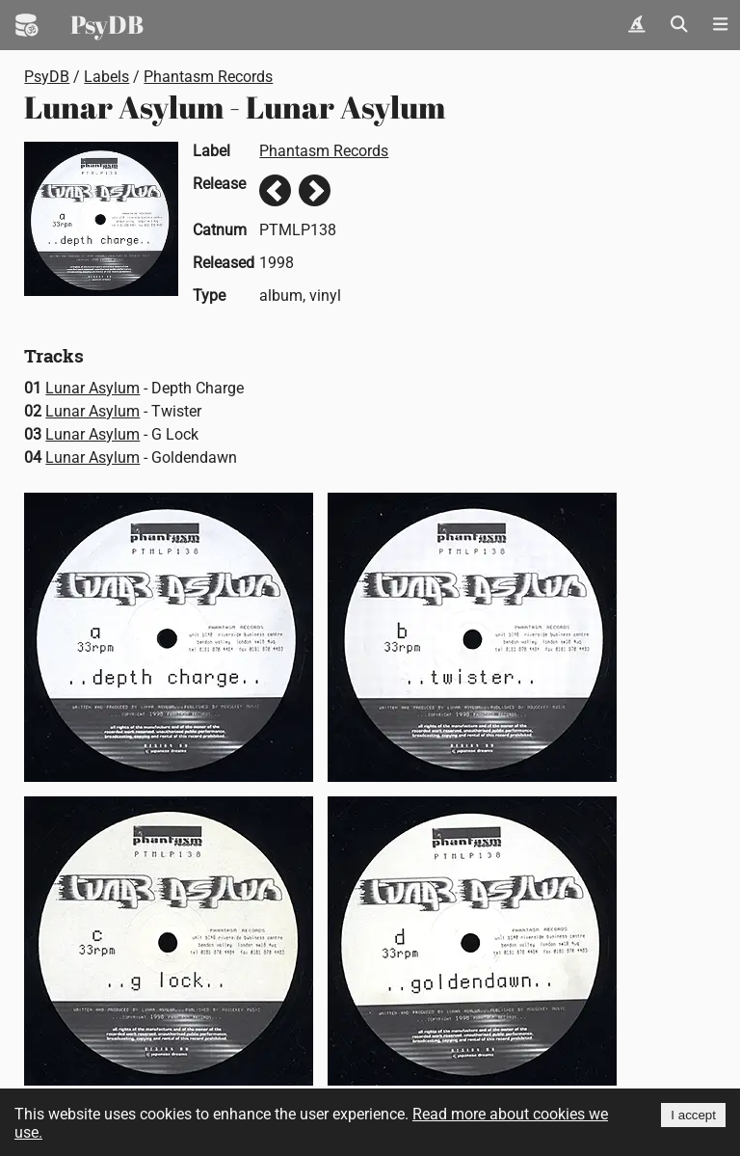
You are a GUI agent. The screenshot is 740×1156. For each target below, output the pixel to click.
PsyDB (107, 24)
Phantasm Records (208, 76)
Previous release (275, 190)
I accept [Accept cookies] (693, 1115)
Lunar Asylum (92, 388)
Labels (106, 76)
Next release (314, 190)
